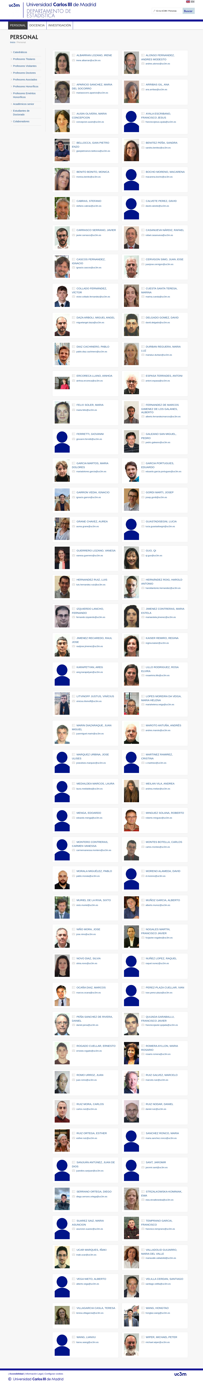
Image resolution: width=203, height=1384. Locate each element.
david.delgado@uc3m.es (158, 322)
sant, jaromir (156, 1162)
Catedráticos (20, 52)
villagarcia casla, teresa (96, 1307)
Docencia (37, 25)
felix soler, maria (90, 404)
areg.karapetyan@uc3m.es (89, 672)
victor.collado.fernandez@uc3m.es (93, 296)
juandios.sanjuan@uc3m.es (89, 1170)
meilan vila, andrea (160, 783)
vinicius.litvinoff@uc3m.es (88, 701)
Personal (18, 25)
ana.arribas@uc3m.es (156, 89)
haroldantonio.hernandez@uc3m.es (163, 588)
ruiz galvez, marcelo (161, 1074)
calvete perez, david (161, 200)
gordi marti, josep (160, 492)
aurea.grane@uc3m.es (87, 526)
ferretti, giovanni (90, 433)
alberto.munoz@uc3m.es (158, 905)
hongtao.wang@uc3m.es (158, 1313)
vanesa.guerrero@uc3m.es (89, 555)
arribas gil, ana (157, 84)
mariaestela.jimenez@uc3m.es (161, 617)
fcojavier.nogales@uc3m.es (159, 937)
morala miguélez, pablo (94, 871)
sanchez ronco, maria (162, 1133)
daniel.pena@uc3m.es (87, 1025)
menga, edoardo (89, 812)
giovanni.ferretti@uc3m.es (89, 439)
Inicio (12, 42)
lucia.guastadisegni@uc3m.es (160, 526)
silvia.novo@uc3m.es (86, 963)
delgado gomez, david (162, 317)
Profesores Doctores (24, 72)
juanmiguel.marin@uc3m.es (90, 733)
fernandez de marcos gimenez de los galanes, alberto (160, 408)
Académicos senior (23, 104)
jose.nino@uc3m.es (86, 934)
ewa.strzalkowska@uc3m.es (160, 1200)
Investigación (59, 25)
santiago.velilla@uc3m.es (158, 1284)
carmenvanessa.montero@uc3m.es (93, 850)
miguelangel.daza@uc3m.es (90, 322)
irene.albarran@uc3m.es (88, 60)
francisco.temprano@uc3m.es (160, 1229)
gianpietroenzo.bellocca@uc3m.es (93, 151)
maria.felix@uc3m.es (86, 410)
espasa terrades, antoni (164, 375)
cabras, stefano (89, 200)
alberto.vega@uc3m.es (87, 1284)
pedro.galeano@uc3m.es (158, 442)
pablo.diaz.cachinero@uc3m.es (91, 351)
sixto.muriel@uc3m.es (87, 905)
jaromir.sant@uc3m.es (157, 1167)
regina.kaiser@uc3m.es (157, 643)
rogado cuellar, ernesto (96, 1045)
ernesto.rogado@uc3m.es (89, 1051)
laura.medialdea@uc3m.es (89, 788)
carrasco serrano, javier (96, 230)
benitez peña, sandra (161, 142)
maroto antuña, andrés (163, 725)
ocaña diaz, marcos (91, 987)
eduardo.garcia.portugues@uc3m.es (163, 471)
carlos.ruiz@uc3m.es (86, 1109)
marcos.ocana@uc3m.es (88, 992)
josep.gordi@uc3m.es (156, 497)
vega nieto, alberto (91, 1278)
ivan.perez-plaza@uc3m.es (159, 992)
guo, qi (151, 550)
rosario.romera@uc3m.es (158, 1054)
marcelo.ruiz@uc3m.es (157, 1080)
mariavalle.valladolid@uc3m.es (161, 1258)
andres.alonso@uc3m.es (158, 63)
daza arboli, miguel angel (96, 317)
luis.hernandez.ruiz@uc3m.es (90, 584)
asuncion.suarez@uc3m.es (89, 1229)
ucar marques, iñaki (92, 1249)
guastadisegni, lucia (161, 521)
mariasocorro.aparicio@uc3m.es (92, 92)
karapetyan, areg (90, 667)
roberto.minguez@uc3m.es (159, 818)
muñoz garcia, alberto (163, 900)
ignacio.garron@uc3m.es (88, 497)
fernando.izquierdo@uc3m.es (90, 617)
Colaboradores (21, 121)
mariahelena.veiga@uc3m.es (160, 704)
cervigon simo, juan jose (164, 259)
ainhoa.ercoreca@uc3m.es (89, 380)
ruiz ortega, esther (92, 1133)
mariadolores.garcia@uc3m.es (91, 471)
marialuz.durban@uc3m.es (159, 355)
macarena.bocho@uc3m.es (159, 176)
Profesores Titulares (24, 59)
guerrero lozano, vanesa (96, 550)
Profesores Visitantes (25, 66)
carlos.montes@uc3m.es (158, 847)
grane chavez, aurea (92, 521)
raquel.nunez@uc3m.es (157, 963)
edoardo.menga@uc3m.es (89, 818)
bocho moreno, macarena (165, 171)
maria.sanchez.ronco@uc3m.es (161, 1138)
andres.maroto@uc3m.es (158, 730)
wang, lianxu (86, 1337)
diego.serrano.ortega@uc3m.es (91, 1196)
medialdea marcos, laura (95, 783)
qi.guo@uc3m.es (154, 555)
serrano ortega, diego (94, 1191)
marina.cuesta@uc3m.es (158, 296)
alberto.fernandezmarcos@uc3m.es (163, 416)
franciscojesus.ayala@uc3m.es (161, 122)
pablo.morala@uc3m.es (88, 876)
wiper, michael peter (161, 1337)
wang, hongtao (157, 1307)
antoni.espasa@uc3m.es (158, 380)
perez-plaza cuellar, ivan (165, 987)
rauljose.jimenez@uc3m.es (89, 646)
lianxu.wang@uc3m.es (87, 1342)
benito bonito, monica (93, 171)
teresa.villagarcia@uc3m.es (89, 1313)
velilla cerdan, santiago (164, 1278)
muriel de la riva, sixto (94, 900)
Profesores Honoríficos (25, 86)
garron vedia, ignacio (93, 492)
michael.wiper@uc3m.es (158, 1342)
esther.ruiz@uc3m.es (86, 1138)
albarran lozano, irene (94, 55)
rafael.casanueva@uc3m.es (159, 235)
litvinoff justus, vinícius (95, 696)
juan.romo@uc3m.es (86, 1080)
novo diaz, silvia (89, 958)
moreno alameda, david (163, 871)
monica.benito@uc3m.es (88, 176)
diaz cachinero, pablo (93, 346)
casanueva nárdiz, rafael (165, 230)
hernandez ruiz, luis (92, 579)
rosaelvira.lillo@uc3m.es (158, 675)
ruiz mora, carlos (90, 1104)
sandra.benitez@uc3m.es (158, 147)
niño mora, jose (88, 929)
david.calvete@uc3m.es (157, 206)
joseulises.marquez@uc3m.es (91, 763)
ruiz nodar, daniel (159, 1104)
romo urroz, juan (90, 1074)
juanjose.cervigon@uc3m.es (159, 264)
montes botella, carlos (164, 841)
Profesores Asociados (25, 79)
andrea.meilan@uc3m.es (158, 788)
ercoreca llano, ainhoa (94, 375)
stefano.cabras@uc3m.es (88, 206)
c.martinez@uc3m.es (156, 763)
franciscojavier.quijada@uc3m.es (162, 1025)
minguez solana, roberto (165, 812)
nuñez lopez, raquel (161, 958)
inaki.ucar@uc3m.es (86, 1254)
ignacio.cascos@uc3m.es (88, 267)
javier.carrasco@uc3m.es (88, 235)
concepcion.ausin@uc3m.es (90, 122)
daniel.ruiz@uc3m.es (156, 1109)
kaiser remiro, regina (162, 638)
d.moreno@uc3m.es (155, 876)
